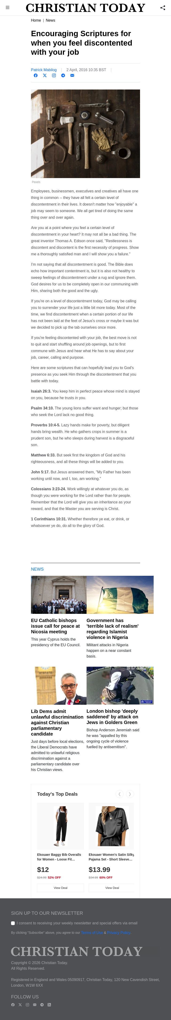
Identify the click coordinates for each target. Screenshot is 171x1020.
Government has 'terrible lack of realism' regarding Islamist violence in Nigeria (113, 629)
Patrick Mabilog (44, 70)
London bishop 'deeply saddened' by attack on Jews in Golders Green (112, 717)
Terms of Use (92, 933)
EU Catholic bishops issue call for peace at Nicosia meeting (55, 626)
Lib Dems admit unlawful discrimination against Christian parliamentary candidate (57, 722)
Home (36, 20)
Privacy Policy (119, 933)
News (50, 20)
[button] (7, 8)
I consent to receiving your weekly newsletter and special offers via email (77, 923)
